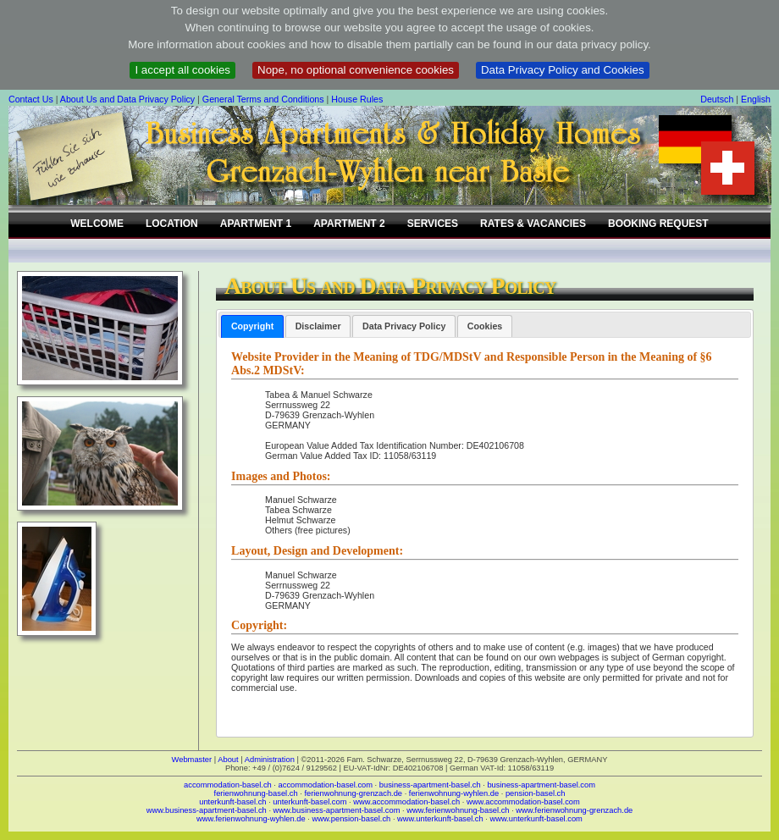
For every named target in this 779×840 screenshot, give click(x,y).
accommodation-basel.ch (228, 785)
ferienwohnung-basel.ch (256, 793)
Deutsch (716, 99)
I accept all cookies (182, 70)
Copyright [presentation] (252, 326)
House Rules (357, 99)
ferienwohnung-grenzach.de (353, 793)
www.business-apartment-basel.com (337, 810)
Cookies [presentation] (484, 326)
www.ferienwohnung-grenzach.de (574, 810)
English (756, 99)
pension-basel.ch (536, 793)
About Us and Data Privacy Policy (127, 99)
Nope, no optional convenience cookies (355, 70)
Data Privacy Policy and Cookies (562, 70)
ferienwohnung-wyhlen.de (454, 793)
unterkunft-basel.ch (232, 802)
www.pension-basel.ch (351, 819)
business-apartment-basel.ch (430, 785)
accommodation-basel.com (326, 785)
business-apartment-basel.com (541, 785)
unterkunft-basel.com (309, 802)
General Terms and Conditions (263, 99)
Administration (270, 759)
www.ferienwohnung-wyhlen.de (251, 819)
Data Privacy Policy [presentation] (403, 326)
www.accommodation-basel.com (523, 802)
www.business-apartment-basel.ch (206, 810)
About (228, 759)
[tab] (252, 326)
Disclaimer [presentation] (318, 326)
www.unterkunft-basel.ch (440, 819)
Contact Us (30, 99)
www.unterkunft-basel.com (535, 819)
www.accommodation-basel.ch (406, 802)
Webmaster (192, 759)
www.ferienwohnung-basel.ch (457, 810)
